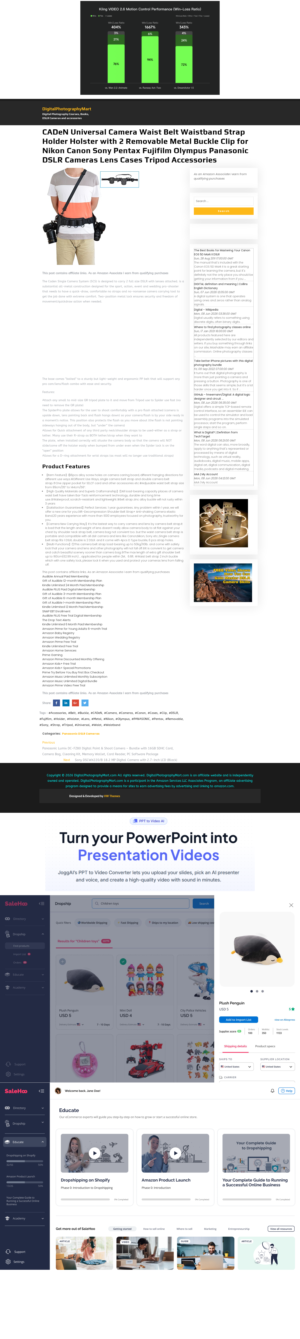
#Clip (163, 713)
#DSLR (173, 713)
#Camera (110, 713)
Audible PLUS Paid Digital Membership (68, 589)
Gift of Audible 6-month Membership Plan (71, 598)
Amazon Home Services (59, 650)
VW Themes (111, 796)
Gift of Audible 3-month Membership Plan (71, 594)
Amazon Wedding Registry (61, 637)
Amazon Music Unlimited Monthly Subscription (74, 677)
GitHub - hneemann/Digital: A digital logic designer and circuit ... (222, 397)
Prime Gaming (52, 655)
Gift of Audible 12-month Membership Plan (72, 581)
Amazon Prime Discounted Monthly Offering (73, 659)
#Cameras (126, 713)
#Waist (96, 725)
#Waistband (111, 725)
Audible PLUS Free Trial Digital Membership (72, 615)
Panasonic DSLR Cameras (81, 734)
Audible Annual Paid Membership (65, 576)
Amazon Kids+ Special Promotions (66, 668)
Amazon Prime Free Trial (59, 642)
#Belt (72, 713)
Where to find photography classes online (222, 327)
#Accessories (57, 713)
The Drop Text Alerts (56, 620)
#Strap (55, 725)
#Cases (153, 713)
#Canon (140, 713)
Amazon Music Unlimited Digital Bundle (69, 681)
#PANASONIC (141, 719)
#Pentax (157, 719)
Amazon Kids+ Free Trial (59, 664)
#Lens (85, 719)
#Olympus (122, 719)
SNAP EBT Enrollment (56, 611)
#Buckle (83, 713)
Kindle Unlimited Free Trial (60, 646)
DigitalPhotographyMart (66, 108)
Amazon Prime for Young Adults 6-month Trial (74, 629)
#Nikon (108, 719)
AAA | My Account (206, 474)
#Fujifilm (45, 719)
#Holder (59, 719)
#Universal (82, 725)
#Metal (96, 719)
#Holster (73, 719)
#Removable (174, 719)
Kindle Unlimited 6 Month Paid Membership (72, 624)
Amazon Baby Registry (58, 633)
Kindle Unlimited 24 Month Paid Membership (73, 585)
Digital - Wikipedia (206, 310)
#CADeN (96, 713)
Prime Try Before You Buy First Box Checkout (73, 672)
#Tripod (67, 725)
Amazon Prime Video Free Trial (63, 685)
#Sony (43, 725)
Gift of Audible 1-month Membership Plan (71, 602)
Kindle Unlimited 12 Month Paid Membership (72, 607)
